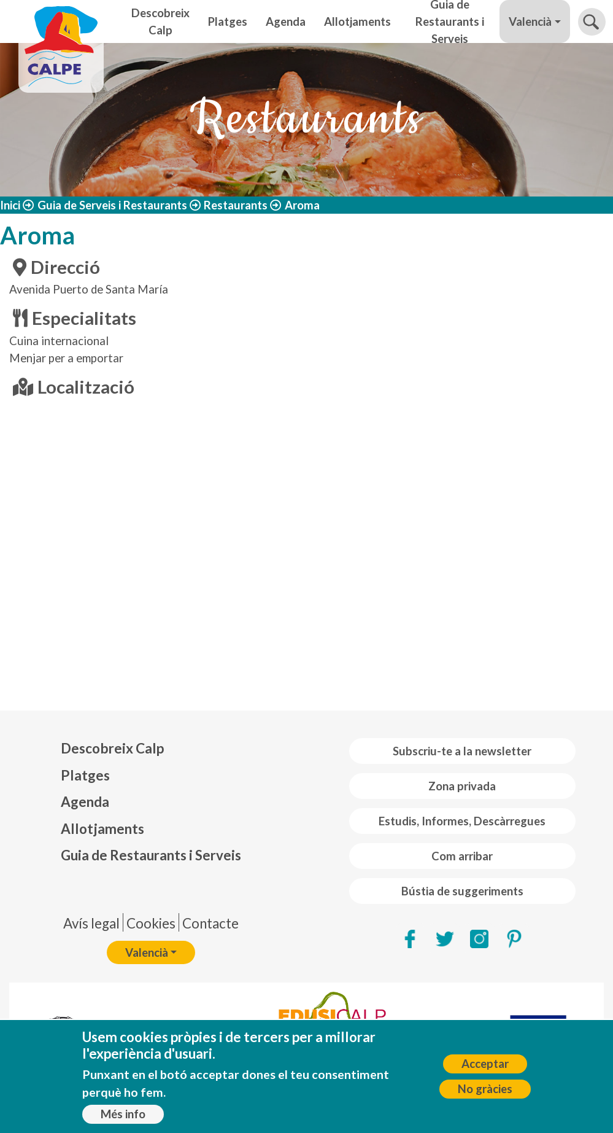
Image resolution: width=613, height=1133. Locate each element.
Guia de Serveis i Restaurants (112, 205)
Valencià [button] (530, 21)
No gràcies (485, 1089)
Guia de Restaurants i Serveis (449, 21)
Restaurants (236, 205)
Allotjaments (357, 21)
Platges (227, 21)
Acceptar (485, 1063)
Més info (123, 1114)
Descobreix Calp (160, 21)
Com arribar (462, 856)
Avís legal (91, 923)
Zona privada (462, 786)
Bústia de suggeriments (462, 891)
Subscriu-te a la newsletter (462, 751)
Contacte (210, 923)
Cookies (150, 923)
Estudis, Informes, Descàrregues (462, 821)
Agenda (286, 21)
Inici (10, 205)
